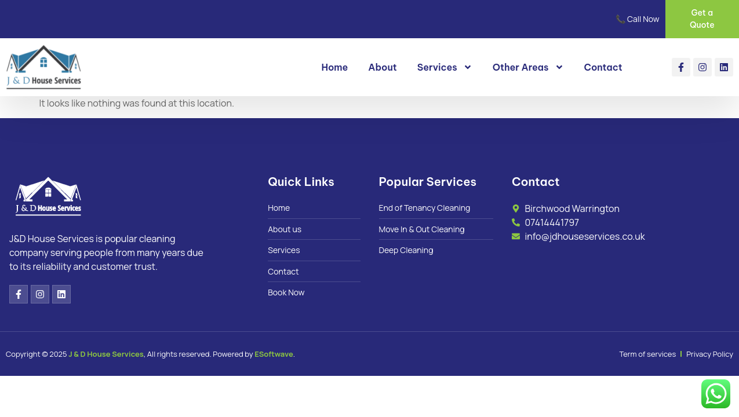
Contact (603, 67)
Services (444, 67)
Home (334, 67)
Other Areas (528, 67)
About (382, 67)
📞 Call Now (637, 18)
